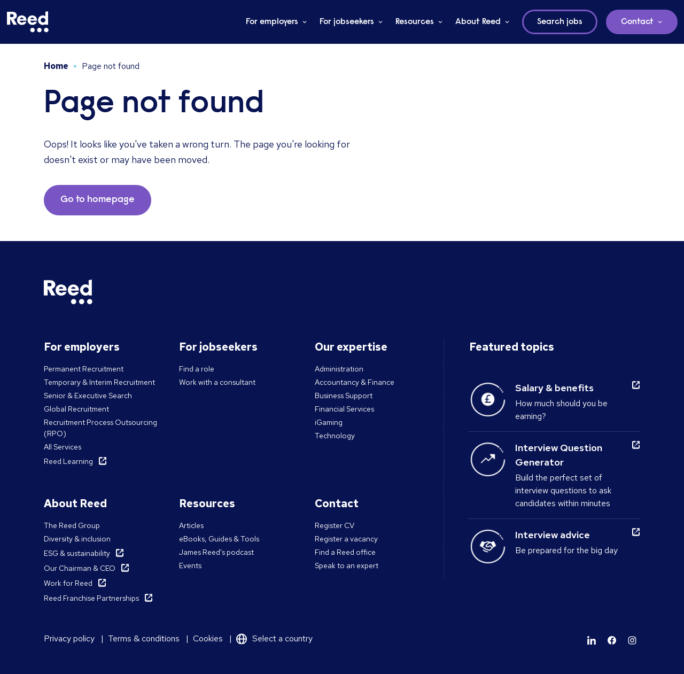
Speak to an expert (346, 565)
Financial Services (344, 409)
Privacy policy (69, 638)
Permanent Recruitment (83, 369)
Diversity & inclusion (77, 539)
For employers (272, 22)
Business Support (343, 395)
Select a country (282, 638)
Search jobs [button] (559, 22)
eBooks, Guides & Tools (219, 539)
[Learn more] (592, 640)
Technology (335, 435)
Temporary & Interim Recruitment (99, 382)
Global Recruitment (76, 409)
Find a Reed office (345, 552)
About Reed (478, 22)
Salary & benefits (554, 388)
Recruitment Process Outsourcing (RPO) (100, 427)
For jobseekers (347, 22)
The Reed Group (72, 525)
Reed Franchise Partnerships (91, 598)
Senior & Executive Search (88, 395)
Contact (637, 22)
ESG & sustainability (77, 553)
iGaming (329, 422)
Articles (191, 525)
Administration (339, 369)
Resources (414, 22)
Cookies (208, 638)
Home (56, 66)
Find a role (196, 369)
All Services (62, 447)
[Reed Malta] (27, 22)
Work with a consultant (217, 382)
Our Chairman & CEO (79, 568)
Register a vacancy (346, 539)
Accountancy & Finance (354, 382)
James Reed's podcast (216, 552)
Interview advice (552, 535)
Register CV (334, 525)
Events (190, 565)
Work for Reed (68, 583)
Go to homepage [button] (97, 200)
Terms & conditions (144, 638)
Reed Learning (68, 461)
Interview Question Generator (558, 454)
